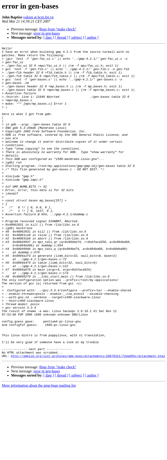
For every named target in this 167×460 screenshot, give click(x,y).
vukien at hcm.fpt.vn (38, 17)
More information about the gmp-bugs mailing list (39, 448)
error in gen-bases (47, 33)
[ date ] (48, 37)
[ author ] (92, 37)
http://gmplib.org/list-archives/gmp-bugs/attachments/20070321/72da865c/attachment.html (88, 418)
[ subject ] (76, 37)
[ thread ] (61, 37)
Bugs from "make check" (57, 29)
